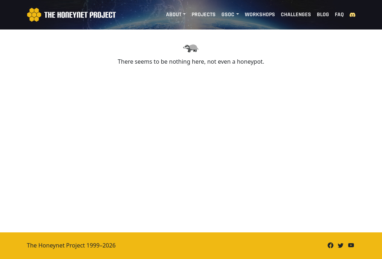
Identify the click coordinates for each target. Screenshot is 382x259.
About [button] (173, 14)
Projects (204, 14)
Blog (323, 14)
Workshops (260, 14)
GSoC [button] (227, 14)
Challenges (296, 14)
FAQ (339, 14)
